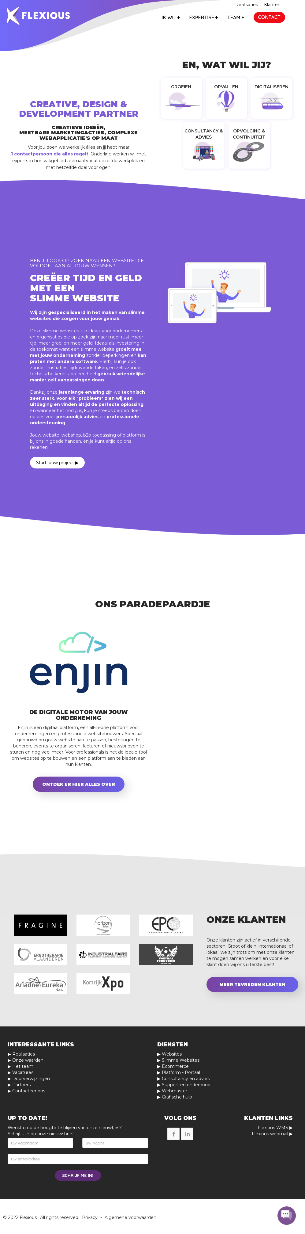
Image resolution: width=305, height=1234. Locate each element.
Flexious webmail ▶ (272, 1134)
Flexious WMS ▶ (275, 1127)
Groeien (181, 87)
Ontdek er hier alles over (78, 784)
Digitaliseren (271, 87)
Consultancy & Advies (203, 134)
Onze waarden (27, 1060)
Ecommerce (175, 1066)
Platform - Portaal (181, 1072)
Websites (172, 1054)
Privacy (90, 1217)
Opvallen (226, 87)
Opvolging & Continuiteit (249, 134)
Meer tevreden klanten (252, 984)
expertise (203, 17)
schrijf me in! (77, 1175)
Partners (21, 1084)
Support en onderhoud (186, 1084)
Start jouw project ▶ (57, 462)
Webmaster (174, 1091)
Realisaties (246, 4)
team (235, 17)
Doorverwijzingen (31, 1078)
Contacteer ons (28, 1091)
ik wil (171, 17)
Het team (22, 1066)
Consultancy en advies (186, 1078)
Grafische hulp (177, 1097)
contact (269, 17)
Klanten (272, 4)
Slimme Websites (180, 1060)
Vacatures (22, 1072)
